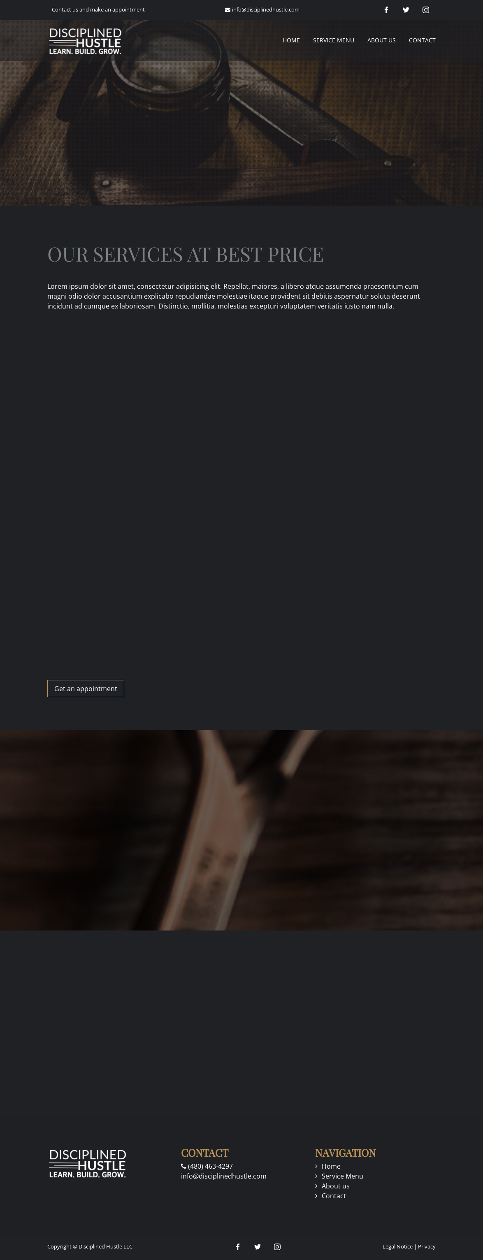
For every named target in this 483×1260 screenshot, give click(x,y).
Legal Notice (398, 1246)
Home (291, 40)
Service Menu (333, 40)
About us (381, 40)
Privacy (427, 1246)
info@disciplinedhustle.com (266, 9)
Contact (422, 40)
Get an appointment (85, 688)
